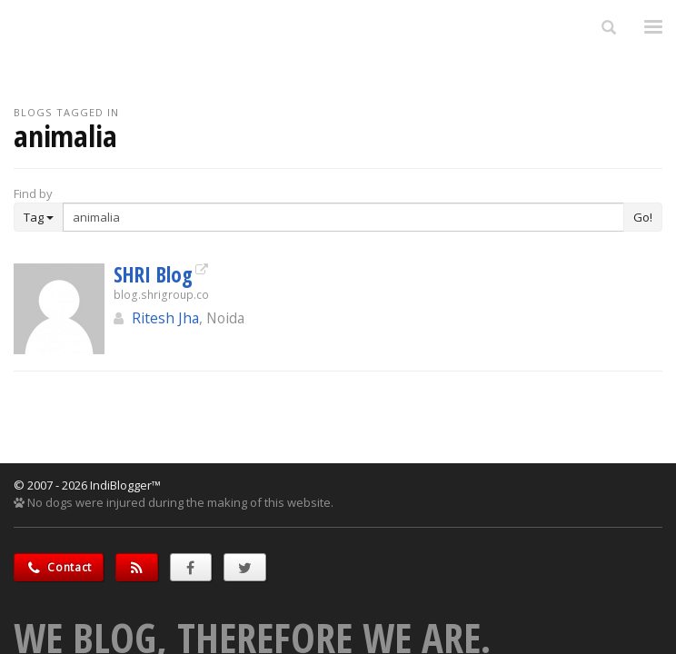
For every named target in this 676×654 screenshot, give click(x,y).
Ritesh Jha (165, 318)
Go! (642, 217)
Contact (58, 567)
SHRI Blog (153, 274)
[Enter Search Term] (343, 217)
